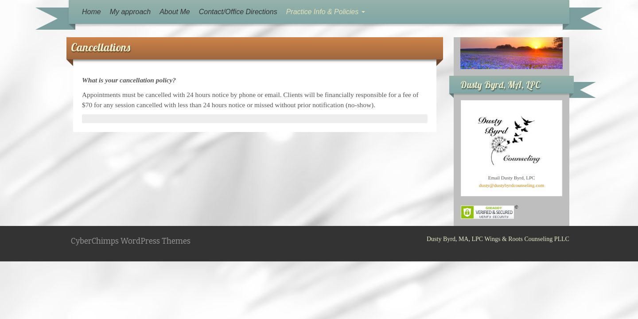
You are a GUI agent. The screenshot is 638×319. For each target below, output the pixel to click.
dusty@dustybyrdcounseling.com (511, 185)
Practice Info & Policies (325, 12)
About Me (175, 12)
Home (91, 12)
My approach (130, 12)
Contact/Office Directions (238, 12)
